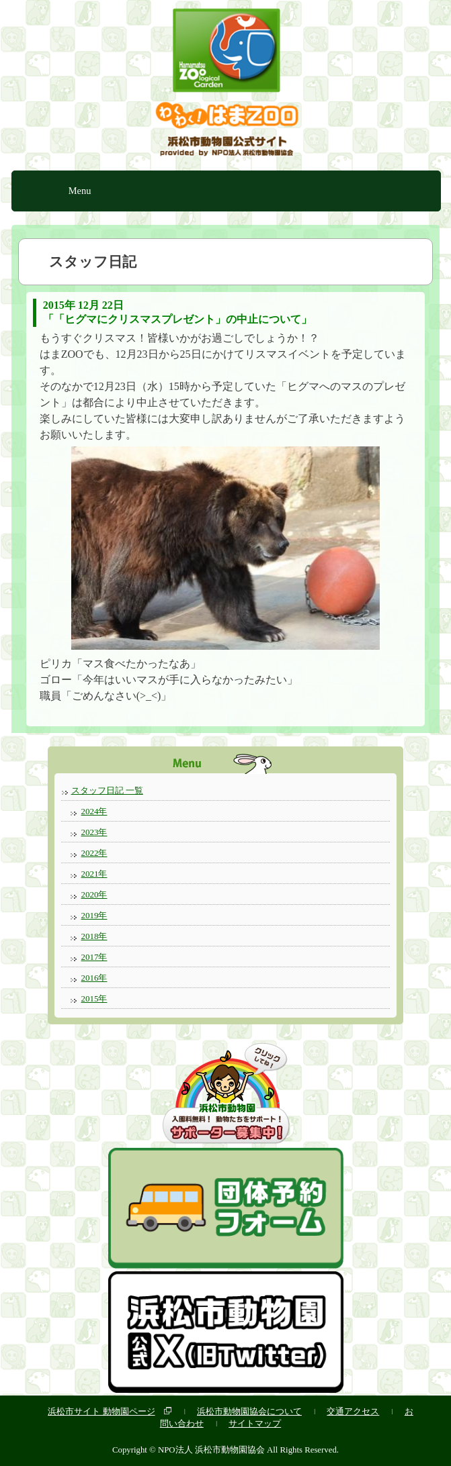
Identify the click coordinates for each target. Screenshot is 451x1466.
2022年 (94, 853)
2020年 (94, 894)
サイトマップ (255, 1423)
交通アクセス (353, 1411)
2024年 (94, 811)
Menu (80, 190)
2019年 (94, 915)
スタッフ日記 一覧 (107, 790)
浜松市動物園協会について (249, 1411)
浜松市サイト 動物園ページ (101, 1411)
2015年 (94, 998)
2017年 (94, 957)
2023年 (94, 832)
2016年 (94, 978)
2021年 (94, 874)
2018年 (94, 936)
